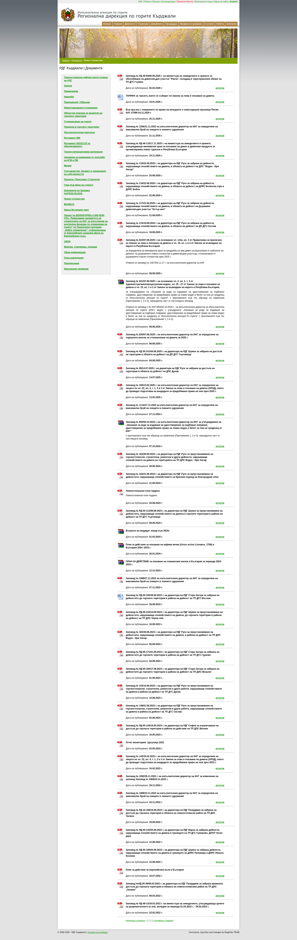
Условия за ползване (97, 932)
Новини (118, 24)
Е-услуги (209, 24)
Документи (157, 24)
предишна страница (135, 920)
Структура (143, 24)
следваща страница (163, 920)
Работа (147, 1)
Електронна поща (203, 1)
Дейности (130, 24)
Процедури (171, 24)
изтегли (220, 88)
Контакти (231, 24)
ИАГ (140, 1)
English (234, 1)
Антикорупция (168, 1)
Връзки (156, 1)
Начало (107, 24)
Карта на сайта (221, 1)
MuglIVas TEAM (232, 932)
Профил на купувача (191, 24)
